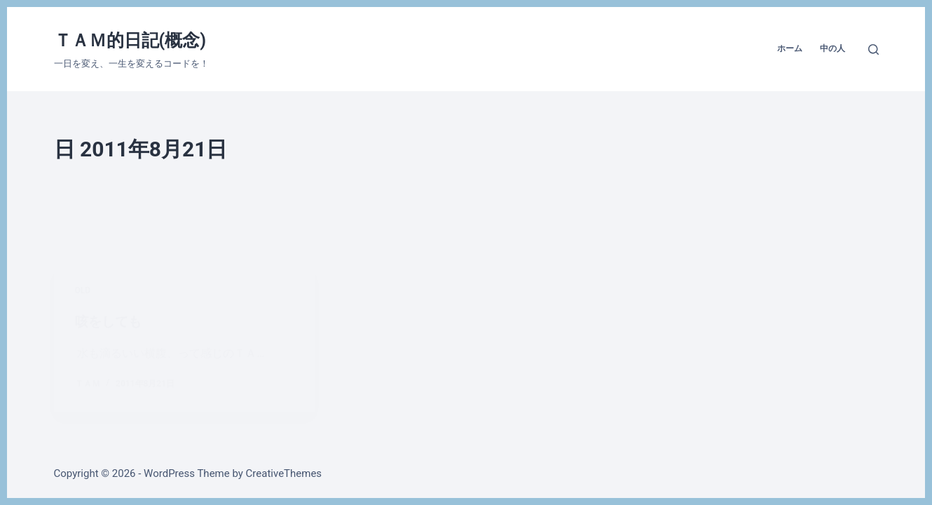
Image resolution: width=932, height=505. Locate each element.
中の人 (832, 48)
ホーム (789, 48)
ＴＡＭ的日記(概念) (130, 40)
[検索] (873, 49)
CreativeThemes (284, 473)
